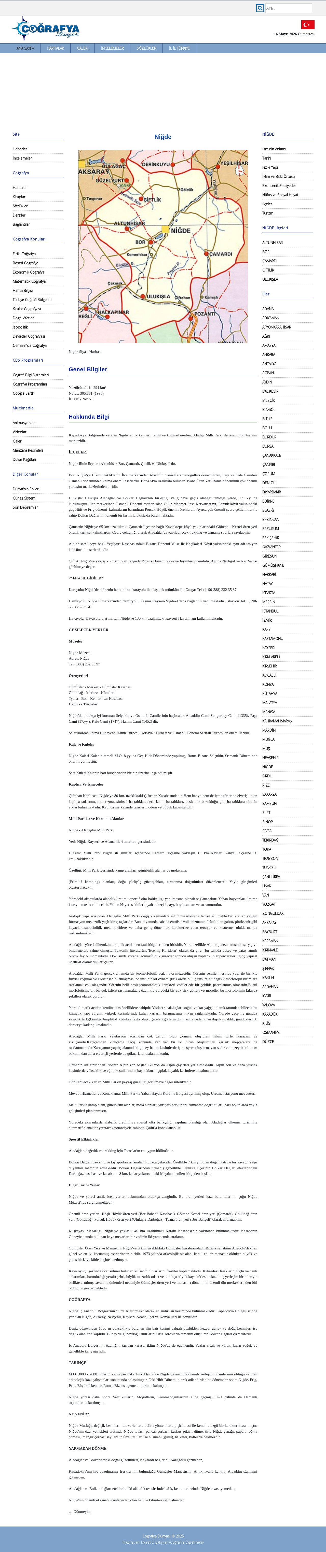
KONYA (268, 684)
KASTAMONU (272, 638)
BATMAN (269, 959)
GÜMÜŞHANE (273, 565)
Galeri (82, 48)
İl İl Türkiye (179, 48)
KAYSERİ (268, 647)
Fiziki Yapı (270, 167)
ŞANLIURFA (271, 876)
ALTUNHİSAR (272, 242)
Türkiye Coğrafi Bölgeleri (32, 299)
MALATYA (269, 702)
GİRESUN (269, 556)
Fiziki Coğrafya (24, 253)
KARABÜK (269, 1014)
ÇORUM (268, 473)
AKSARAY (269, 922)
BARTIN (268, 977)
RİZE (266, 785)
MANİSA (268, 711)
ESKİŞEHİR (270, 537)
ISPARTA (268, 592)
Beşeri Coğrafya (25, 263)
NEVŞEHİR (270, 757)
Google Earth (23, 393)
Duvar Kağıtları (24, 459)
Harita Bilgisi (23, 290)
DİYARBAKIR (271, 492)
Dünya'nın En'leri (26, 489)
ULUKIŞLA (270, 279)
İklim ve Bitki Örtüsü (278, 176)
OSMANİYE (271, 1032)
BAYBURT (269, 931)
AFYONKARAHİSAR (276, 327)
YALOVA (268, 1005)
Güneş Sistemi (24, 498)
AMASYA (268, 345)
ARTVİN (268, 373)
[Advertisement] (163, 91)
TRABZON (270, 858)
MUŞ (266, 748)
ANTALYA (269, 363)
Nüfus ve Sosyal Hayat (280, 194)
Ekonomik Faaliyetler (279, 185)
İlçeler (267, 204)
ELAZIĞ (268, 510)
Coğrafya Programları (30, 384)
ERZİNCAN (270, 519)
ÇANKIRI (268, 464)
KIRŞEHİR (269, 666)
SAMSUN (269, 803)
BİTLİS (267, 418)
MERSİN (268, 602)
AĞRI (266, 336)
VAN (265, 895)
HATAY (267, 583)
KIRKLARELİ (271, 656)
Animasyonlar (24, 422)
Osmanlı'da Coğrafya (30, 345)
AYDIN (267, 382)
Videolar (19, 432)
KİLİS (266, 1023)
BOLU (267, 427)
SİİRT (266, 812)
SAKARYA (269, 794)
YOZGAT (269, 904)
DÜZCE (268, 1041)
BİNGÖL (268, 409)
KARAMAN (270, 940)
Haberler (20, 149)
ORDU (267, 776)
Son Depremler (25, 507)
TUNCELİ (269, 867)
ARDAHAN (270, 986)
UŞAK (266, 886)
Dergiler (19, 215)
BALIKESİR (270, 391)
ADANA (268, 308)
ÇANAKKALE (271, 455)
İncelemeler (112, 48)
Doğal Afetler (23, 318)
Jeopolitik (20, 327)
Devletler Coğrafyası (29, 336)
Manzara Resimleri (28, 450)
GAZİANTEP (271, 547)
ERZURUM (270, 528)
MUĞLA (268, 739)
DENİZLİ (269, 482)
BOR (265, 251)
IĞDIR (266, 995)
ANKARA (268, 354)
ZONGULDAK (272, 913)
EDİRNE (268, 501)
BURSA (267, 446)
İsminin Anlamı (274, 149)
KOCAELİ (269, 675)
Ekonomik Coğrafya (28, 272)
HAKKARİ (269, 574)
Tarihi (266, 158)
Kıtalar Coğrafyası (27, 308)
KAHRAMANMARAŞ (277, 721)
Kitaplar (19, 196)
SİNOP (267, 821)
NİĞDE (267, 766)
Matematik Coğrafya (29, 281)
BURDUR (269, 437)
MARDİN (269, 730)
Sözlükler (146, 48)
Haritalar (55, 48)
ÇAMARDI (269, 261)
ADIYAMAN (270, 318)
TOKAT (267, 849)
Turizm (267, 213)
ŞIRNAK (268, 968)
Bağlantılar (21, 224)
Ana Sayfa (25, 48)
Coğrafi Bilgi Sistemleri (31, 375)
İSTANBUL (270, 611)
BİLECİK (268, 400)
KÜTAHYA (269, 693)
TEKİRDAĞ (270, 840)
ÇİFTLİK (268, 270)
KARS (266, 629)
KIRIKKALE (270, 950)
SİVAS (266, 831)
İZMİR (267, 620)
